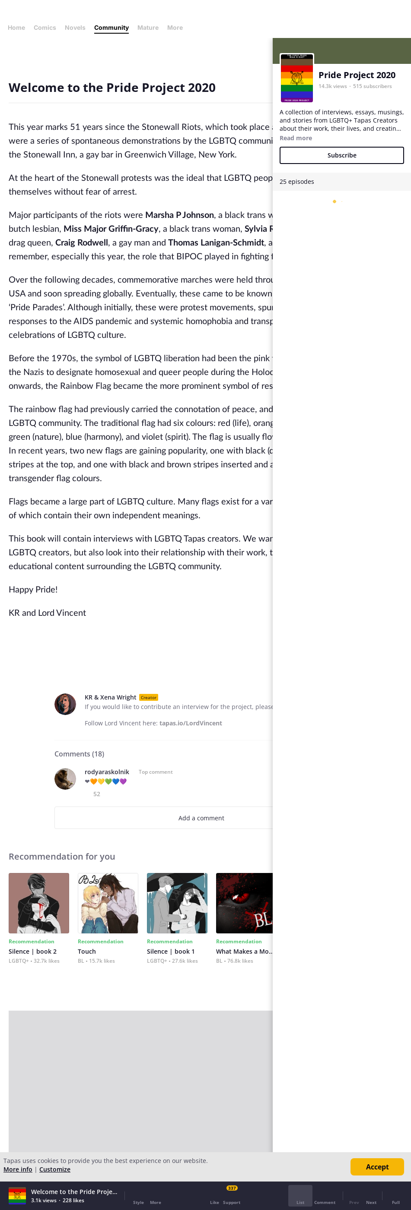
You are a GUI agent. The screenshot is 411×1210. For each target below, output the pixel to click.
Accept (377, 1167)
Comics (45, 27)
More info (17, 1169)
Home (16, 27)
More (177, 27)
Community (111, 27)
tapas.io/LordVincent (190, 723)
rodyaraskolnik (107, 771)
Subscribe (342, 155)
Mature (148, 27)
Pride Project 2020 (357, 75)
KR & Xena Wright (111, 697)
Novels (75, 27)
